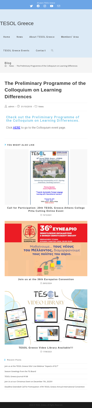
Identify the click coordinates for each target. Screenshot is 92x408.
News (41, 106)
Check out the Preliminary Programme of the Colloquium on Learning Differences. (43, 119)
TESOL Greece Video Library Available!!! (46, 348)
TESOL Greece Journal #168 (16, 376)
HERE (16, 127)
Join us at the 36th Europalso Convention (46, 279)
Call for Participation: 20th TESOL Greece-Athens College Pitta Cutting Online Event (46, 209)
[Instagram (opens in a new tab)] (45, 6)
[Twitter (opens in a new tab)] (32, 6)
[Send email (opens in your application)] (58, 6)
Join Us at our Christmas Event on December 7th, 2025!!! (28, 381)
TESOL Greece (17, 23)
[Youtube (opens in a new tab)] (51, 6)
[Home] (6, 66)
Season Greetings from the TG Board (20, 371)
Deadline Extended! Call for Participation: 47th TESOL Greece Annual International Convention (45, 386)
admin (11, 106)
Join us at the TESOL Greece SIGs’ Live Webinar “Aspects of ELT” (31, 366)
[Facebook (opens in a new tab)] (38, 6)
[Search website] (52, 51)
